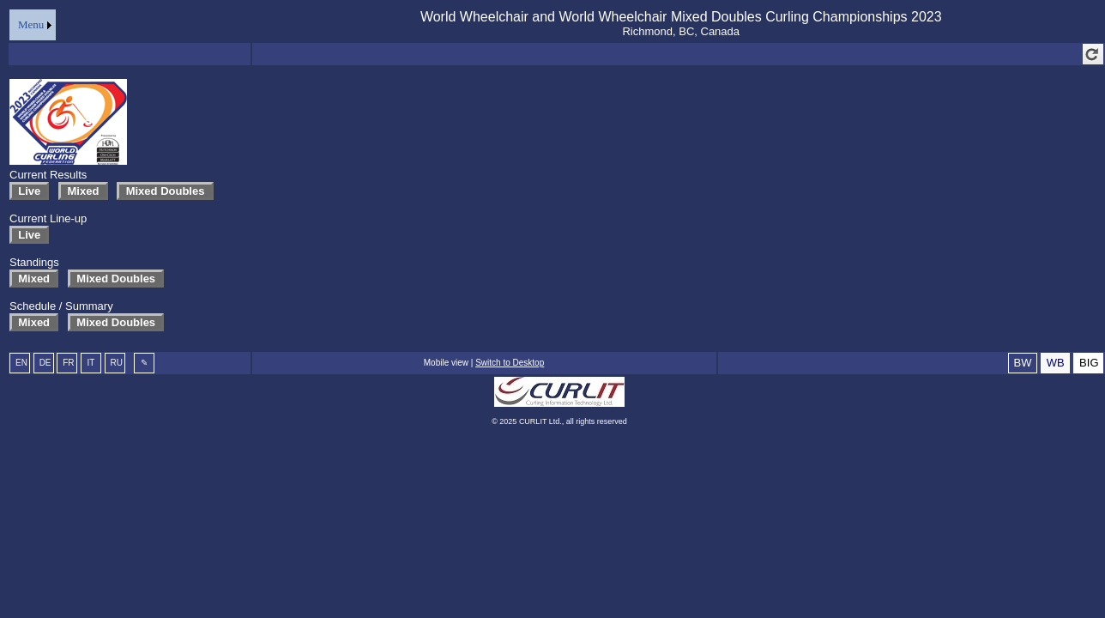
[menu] (32, 24)
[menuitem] (32, 24)
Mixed (83, 191)
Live (29, 191)
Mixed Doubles (164, 191)
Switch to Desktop (509, 362)
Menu (31, 24)
